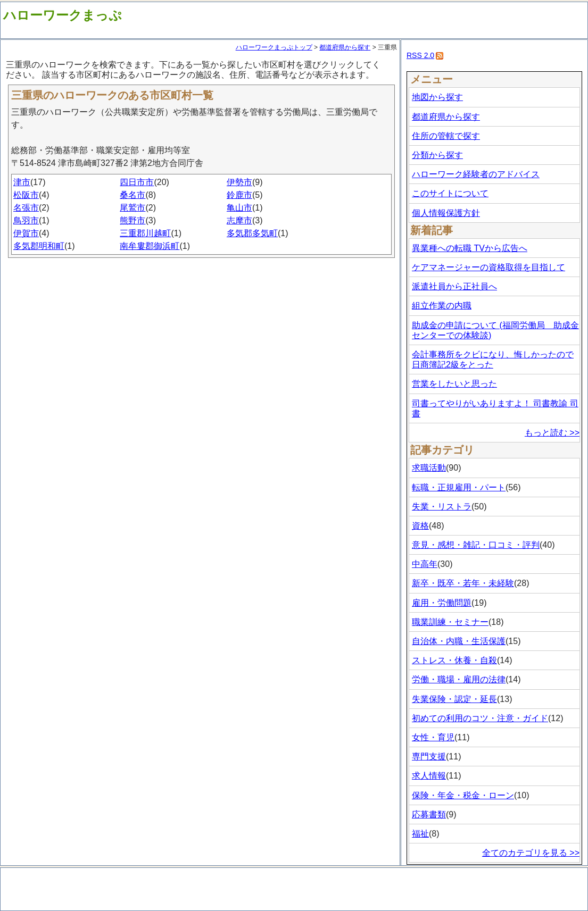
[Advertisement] (201, 287)
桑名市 (132, 194)
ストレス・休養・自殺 (454, 660)
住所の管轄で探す (446, 135)
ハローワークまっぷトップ (274, 47)
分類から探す (437, 155)
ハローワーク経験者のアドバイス (476, 174)
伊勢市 (239, 182)
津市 (21, 182)
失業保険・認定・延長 (454, 699)
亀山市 (239, 207)
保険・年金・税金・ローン (463, 795)
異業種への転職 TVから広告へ (469, 248)
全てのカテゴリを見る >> (530, 852)
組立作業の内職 (441, 305)
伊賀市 (26, 233)
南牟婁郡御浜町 (149, 245)
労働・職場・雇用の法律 (459, 679)
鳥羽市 (26, 220)
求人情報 (429, 775)
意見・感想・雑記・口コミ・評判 (476, 544)
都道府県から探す (344, 47)
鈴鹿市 (239, 194)
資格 (420, 525)
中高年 (424, 564)
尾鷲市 (132, 207)
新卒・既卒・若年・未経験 (463, 583)
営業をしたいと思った (454, 383)
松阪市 (26, 194)
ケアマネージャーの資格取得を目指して (488, 267)
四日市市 (137, 182)
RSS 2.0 (420, 55)
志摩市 (239, 220)
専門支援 (429, 756)
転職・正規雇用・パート (459, 487)
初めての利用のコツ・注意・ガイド (480, 718)
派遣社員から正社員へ (454, 286)
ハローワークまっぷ (62, 15)
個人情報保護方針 (446, 213)
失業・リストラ (441, 506)
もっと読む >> (552, 432)
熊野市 (132, 220)
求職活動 (429, 467)
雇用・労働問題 (441, 602)
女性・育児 (433, 737)
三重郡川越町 (145, 233)
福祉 (420, 833)
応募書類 (429, 814)
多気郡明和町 (38, 245)
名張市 (26, 207)
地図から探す (437, 97)
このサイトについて (450, 193)
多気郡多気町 (252, 233)
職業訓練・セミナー (450, 621)
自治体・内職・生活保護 (459, 641)
